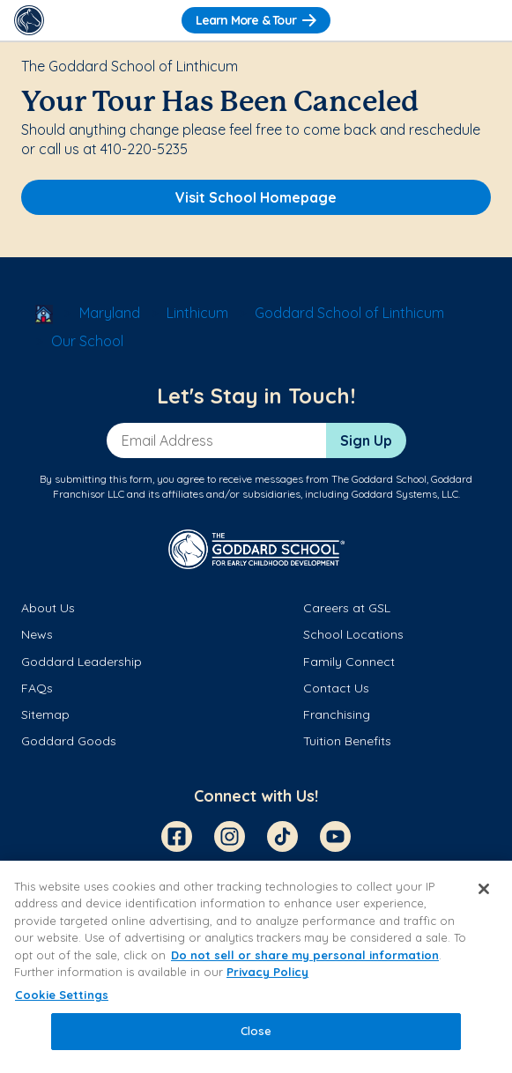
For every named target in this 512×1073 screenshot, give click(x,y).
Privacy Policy (267, 972)
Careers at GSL (346, 608)
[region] (256, 967)
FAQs (37, 688)
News (37, 634)
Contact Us (336, 688)
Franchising (336, 714)
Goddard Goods (68, 741)
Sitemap (45, 714)
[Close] (483, 889)
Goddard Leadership (81, 662)
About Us (48, 608)
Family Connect (349, 662)
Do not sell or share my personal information (305, 955)
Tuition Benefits (347, 741)
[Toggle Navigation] (483, 20)
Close (256, 1031)
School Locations (353, 634)
